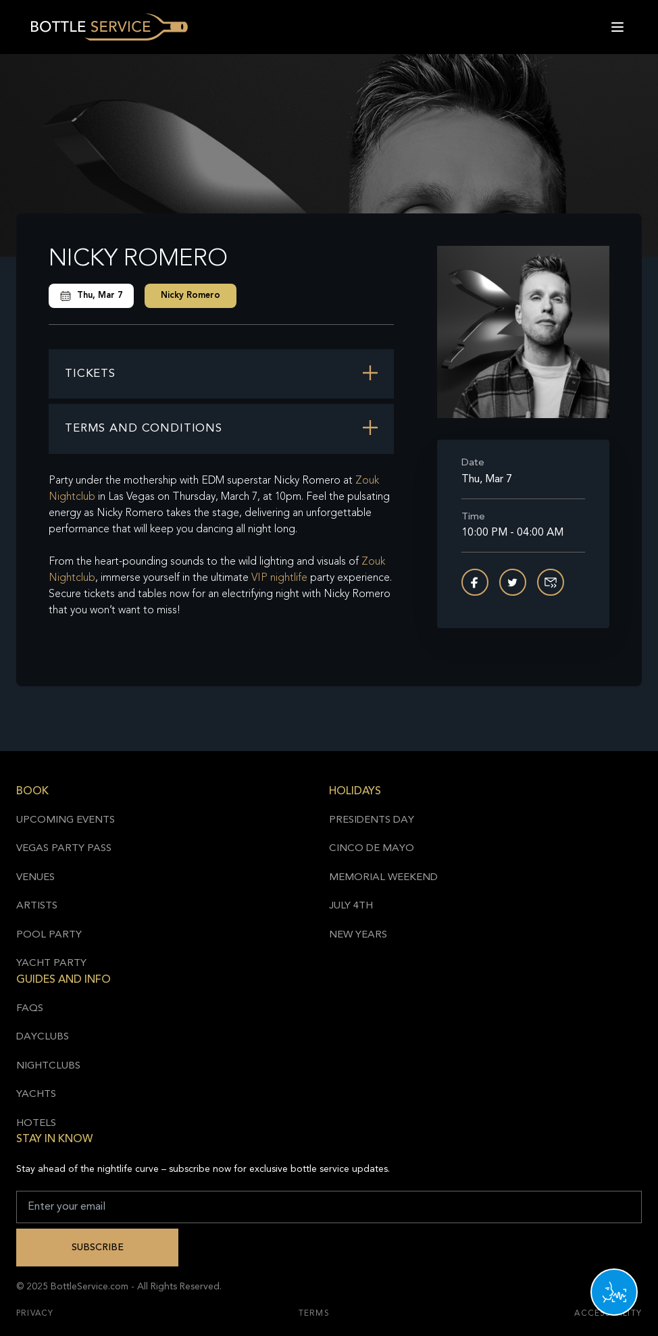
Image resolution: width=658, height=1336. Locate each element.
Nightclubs (48, 1066)
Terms (314, 1314)
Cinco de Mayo (371, 849)
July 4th (351, 906)
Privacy (34, 1314)
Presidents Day (371, 820)
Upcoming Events (65, 820)
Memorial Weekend (383, 878)
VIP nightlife (279, 578)
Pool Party (49, 935)
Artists (36, 906)
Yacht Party (51, 963)
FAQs (29, 1009)
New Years (358, 935)
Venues (35, 878)
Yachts (36, 1094)
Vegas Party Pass (63, 849)
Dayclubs (42, 1037)
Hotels (36, 1124)
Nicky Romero (190, 295)
